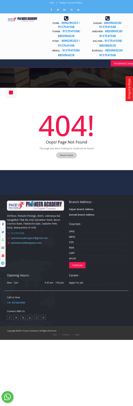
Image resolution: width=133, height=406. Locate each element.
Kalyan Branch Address (81, 209)
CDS (71, 242)
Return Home (66, 155)
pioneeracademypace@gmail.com (30, 238)
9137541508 (17, 233)
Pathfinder (77, 265)
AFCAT (72, 258)
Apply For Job (76, 282)
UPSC (72, 231)
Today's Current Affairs (70, 2)
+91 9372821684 (16, 302)
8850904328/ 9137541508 (110, 25)
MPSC (72, 236)
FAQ (52, 2)
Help (77, 334)
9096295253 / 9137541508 (69, 25)
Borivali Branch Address (81, 214)
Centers (65, 334)
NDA (71, 247)
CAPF (72, 253)
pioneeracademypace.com (26, 242)
